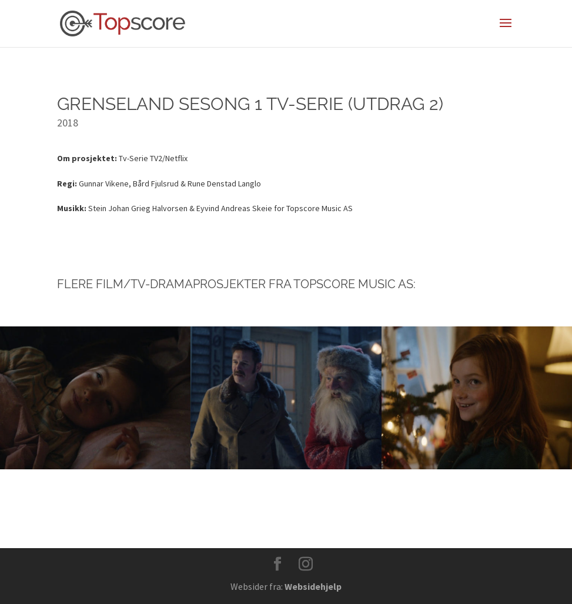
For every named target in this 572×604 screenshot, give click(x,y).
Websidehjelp (313, 586)
